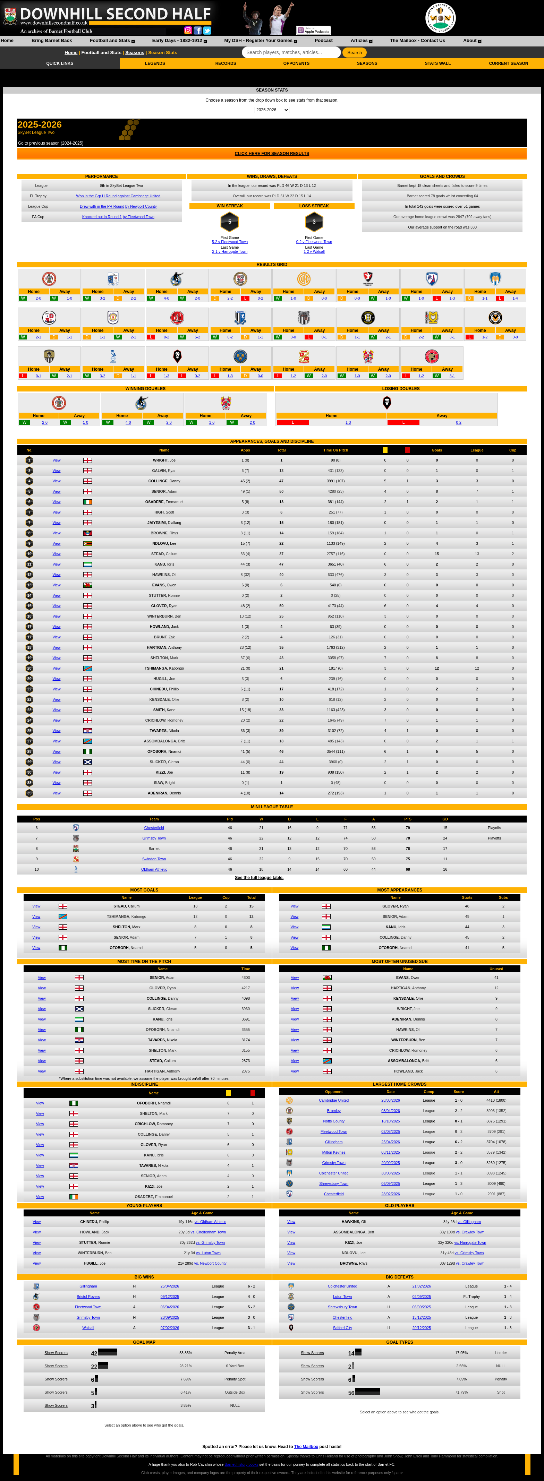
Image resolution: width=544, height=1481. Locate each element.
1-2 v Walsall (314, 251)
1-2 (484, 337)
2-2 (133, 298)
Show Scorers (56, 1353)
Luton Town (342, 1296)
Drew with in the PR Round (102, 206)
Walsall (88, 1328)
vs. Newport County (210, 1263)
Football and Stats (110, 40)
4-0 (166, 298)
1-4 (515, 298)
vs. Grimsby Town (210, 1242)
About (470, 40)
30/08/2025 (390, 1173)
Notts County (334, 1121)
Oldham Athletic (154, 869)
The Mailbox (306, 1446)
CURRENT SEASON (508, 63)
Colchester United (334, 1173)
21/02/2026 (422, 1286)
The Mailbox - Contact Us (417, 40)
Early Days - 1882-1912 (177, 40)
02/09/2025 (422, 1296)
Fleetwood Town (334, 1131)
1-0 (69, 298)
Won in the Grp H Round (96, 196)
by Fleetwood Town (138, 217)
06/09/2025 (390, 1183)
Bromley (334, 1111)
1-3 (452, 298)
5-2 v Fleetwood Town (230, 242)
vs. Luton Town (208, 1253)
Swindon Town (154, 859)
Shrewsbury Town (333, 1183)
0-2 (260, 298)
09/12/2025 (170, 1296)
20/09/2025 (390, 1163)
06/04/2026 (170, 1307)
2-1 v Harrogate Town (230, 251)
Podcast (324, 40)
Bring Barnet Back (52, 40)
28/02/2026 (390, 1194)
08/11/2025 (390, 1152)
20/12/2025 (422, 1328)
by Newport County (141, 206)
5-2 (197, 337)
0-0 (324, 298)
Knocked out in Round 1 (102, 217)
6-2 (230, 337)
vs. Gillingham (469, 1222)
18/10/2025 (390, 1121)
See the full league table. (259, 877)
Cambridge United (334, 1100)
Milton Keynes (334, 1152)
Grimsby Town (154, 838)
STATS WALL (438, 63)
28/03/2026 (390, 1100)
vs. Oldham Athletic (210, 1222)
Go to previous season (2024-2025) (51, 143)
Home (7, 40)
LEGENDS (155, 63)
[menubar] (241, 41)
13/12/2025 (422, 1317)
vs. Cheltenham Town (208, 1232)
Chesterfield (154, 828)
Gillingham (333, 1142)
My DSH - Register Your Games (258, 40)
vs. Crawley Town (470, 1232)
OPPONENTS (296, 63)
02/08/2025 (390, 1131)
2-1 (38, 337)
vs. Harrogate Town (470, 1242)
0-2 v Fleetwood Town (314, 242)
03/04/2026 (390, 1111)
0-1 (324, 337)
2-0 (38, 298)
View (57, 460)
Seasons (134, 52)
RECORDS (225, 63)
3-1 (452, 337)
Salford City (342, 1328)
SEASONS (367, 63)
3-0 (293, 337)
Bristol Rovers (88, 1296)
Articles (359, 40)
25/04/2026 (390, 1142)
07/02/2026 (170, 1328)
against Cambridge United (139, 196)
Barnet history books (241, 1464)
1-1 (484, 298)
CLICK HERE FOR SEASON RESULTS (272, 153)
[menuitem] (7, 41)
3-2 (102, 298)
